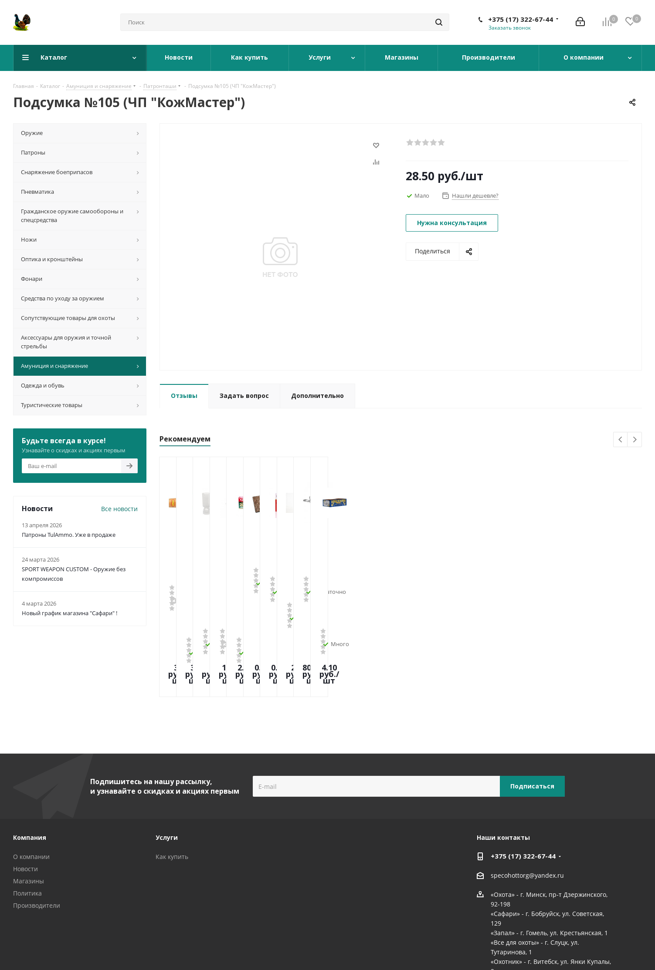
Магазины (28, 807)
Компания (29, 763)
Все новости (119, 509)
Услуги (167, 763)
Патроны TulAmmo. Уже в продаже (68, 535)
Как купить (172, 782)
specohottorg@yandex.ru (527, 801)
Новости (25, 795)
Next (635, 440)
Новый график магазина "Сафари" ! (69, 613)
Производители (36, 831)
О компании (31, 782)
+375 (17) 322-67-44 (520, 19)
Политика (27, 819)
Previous (621, 440)
